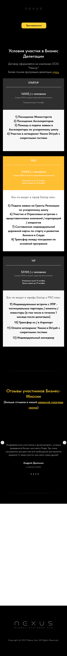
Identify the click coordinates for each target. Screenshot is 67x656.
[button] (33, 25)
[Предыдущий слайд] (2, 442)
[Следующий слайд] (64, 442)
